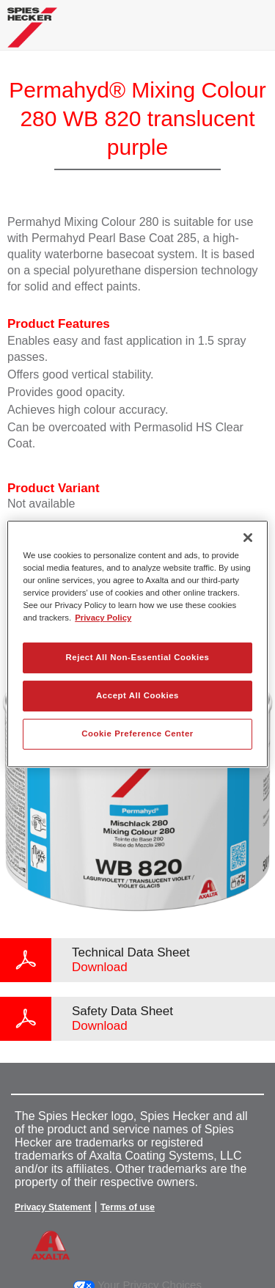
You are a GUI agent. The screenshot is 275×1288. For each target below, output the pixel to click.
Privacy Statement (53, 1207)
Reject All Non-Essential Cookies (137, 657)
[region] (137, 644)
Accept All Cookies (137, 695)
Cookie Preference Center (137, 733)
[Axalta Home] (32, 33)
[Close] (248, 538)
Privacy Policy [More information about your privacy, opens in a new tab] (103, 617)
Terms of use (127, 1207)
